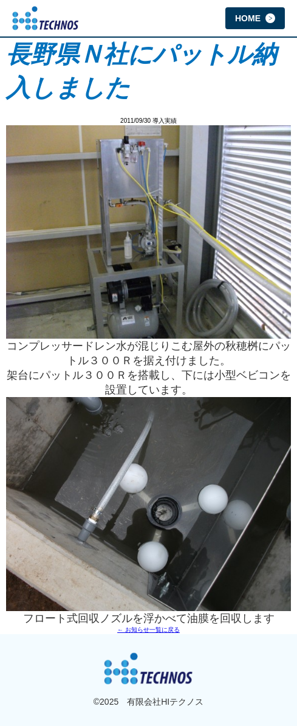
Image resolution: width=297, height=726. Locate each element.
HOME (255, 18)
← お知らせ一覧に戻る (148, 629)
